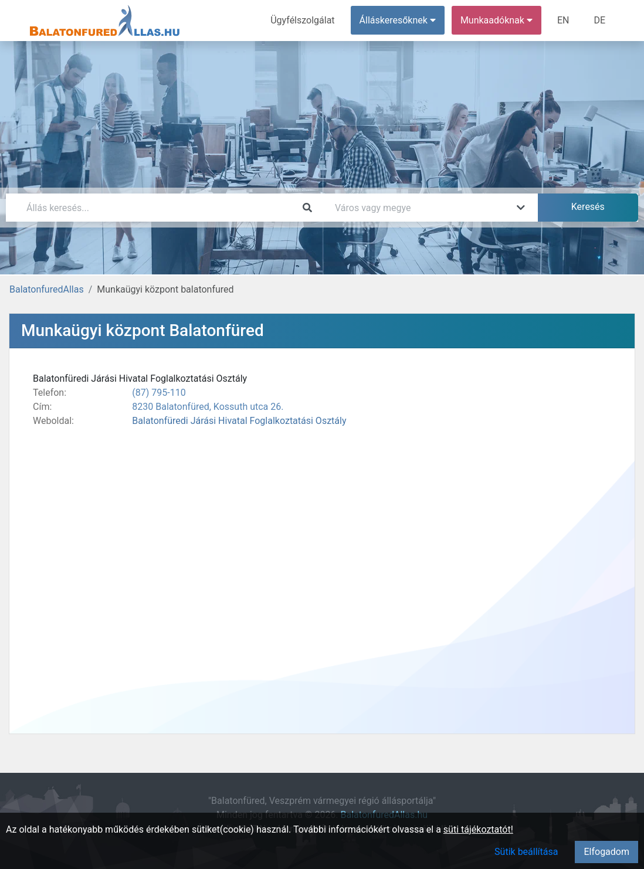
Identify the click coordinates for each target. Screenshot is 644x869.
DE (599, 20)
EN (563, 20)
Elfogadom (606, 851)
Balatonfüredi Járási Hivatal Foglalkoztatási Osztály (239, 420)
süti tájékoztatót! (478, 829)
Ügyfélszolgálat (302, 20)
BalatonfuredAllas (46, 289)
